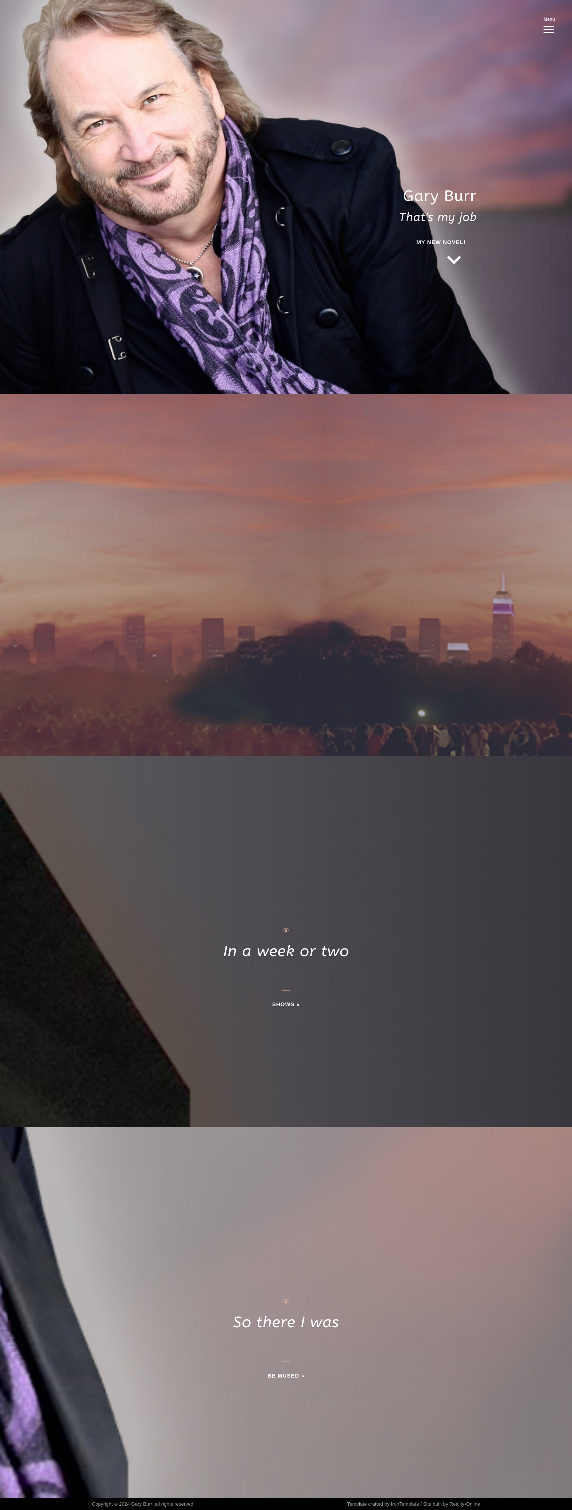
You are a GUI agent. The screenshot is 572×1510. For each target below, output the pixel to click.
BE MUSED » (286, 1375)
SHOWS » (286, 1004)
